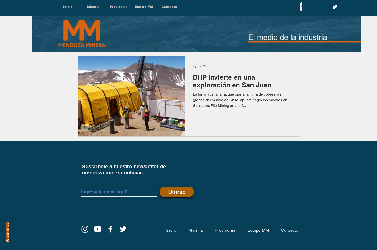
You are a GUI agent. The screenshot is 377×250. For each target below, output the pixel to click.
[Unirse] (177, 192)
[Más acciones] (289, 66)
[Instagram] (85, 229)
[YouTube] (97, 229)
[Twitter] (335, 7)
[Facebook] (110, 229)
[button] (118, 6)
